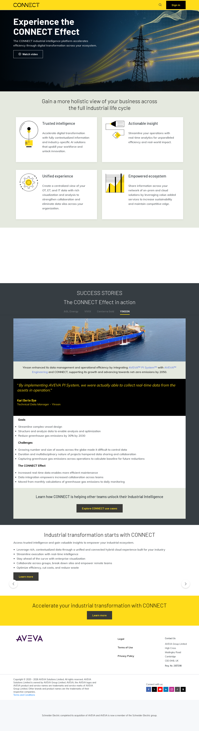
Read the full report (31, 267)
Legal (121, 638)
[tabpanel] (99, 403)
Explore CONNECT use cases (99, 508)
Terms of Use (125, 647)
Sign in (176, 5)
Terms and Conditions (24, 695)
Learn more (26, 576)
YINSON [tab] (125, 311)
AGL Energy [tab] (71, 311)
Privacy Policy (126, 655)
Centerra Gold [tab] (105, 311)
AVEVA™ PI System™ (143, 367)
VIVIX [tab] (87, 311)
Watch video (28, 54)
